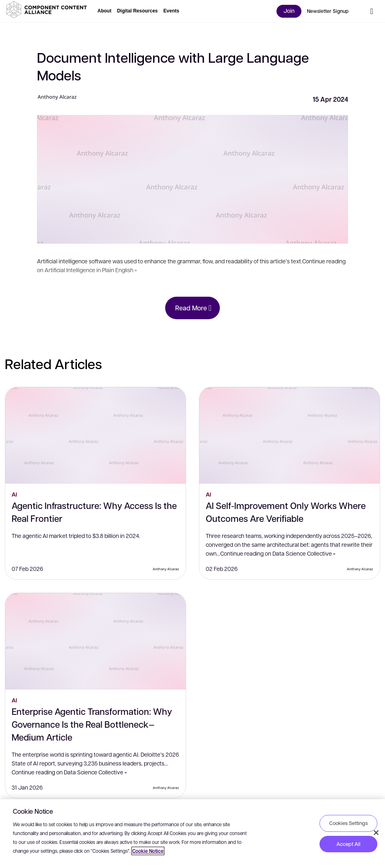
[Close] (376, 832)
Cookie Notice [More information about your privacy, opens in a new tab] (148, 851)
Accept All (348, 844)
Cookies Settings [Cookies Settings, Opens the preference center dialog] (348, 823)
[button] (48, 9)
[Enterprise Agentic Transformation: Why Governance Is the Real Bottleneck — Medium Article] (95, 641)
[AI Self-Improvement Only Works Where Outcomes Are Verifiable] (289, 435)
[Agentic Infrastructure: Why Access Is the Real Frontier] (95, 435)
